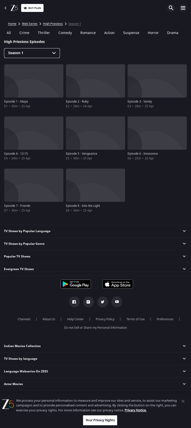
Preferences (165, 319)
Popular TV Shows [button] (17, 256)
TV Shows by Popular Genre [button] (24, 244)
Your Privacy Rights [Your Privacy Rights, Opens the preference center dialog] (100, 420)
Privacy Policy (105, 319)
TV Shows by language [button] (20, 359)
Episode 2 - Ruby (77, 101)
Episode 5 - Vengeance (81, 153)
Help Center (75, 319)
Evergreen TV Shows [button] (19, 269)
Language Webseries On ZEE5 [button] (26, 371)
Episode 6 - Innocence (143, 153)
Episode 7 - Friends (17, 206)
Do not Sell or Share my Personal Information (95, 327)
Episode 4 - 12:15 (16, 153)
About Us (49, 319)
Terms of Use (135, 319)
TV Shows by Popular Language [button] (27, 231)
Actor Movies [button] (13, 384)
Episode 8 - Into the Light (83, 206)
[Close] (183, 401)
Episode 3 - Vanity (140, 101)
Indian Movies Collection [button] (22, 346)
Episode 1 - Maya (16, 101)
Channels (24, 319)
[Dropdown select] (32, 53)
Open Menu (183, 8)
